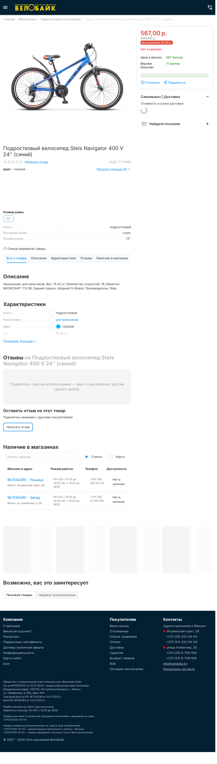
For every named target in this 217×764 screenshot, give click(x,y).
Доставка (117, 647)
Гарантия (116, 653)
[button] (174, 82)
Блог (6, 663)
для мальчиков (67, 319)
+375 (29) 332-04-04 (181, 636)
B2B (113, 663)
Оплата (115, 642)
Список (93, 456)
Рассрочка (11, 636)
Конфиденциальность (18, 653)
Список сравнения (123, 636)
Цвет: (7, 169)
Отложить (150, 82)
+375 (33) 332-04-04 (181, 642)
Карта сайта (12, 658)
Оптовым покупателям (126, 669)
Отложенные (119, 631)
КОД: (113, 162)
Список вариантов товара (26, 248)
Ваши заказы (119, 626)
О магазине (11, 626)
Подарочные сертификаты (22, 642)
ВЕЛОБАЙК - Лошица (25, 480)
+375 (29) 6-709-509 (181, 653)
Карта (116, 456)
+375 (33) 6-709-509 (181, 658)
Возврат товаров (122, 658)
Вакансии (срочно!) (17, 631)
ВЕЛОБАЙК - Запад (23, 497)
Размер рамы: (13, 212)
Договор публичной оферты (23, 647)
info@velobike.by (175, 663)
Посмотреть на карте (179, 669)
